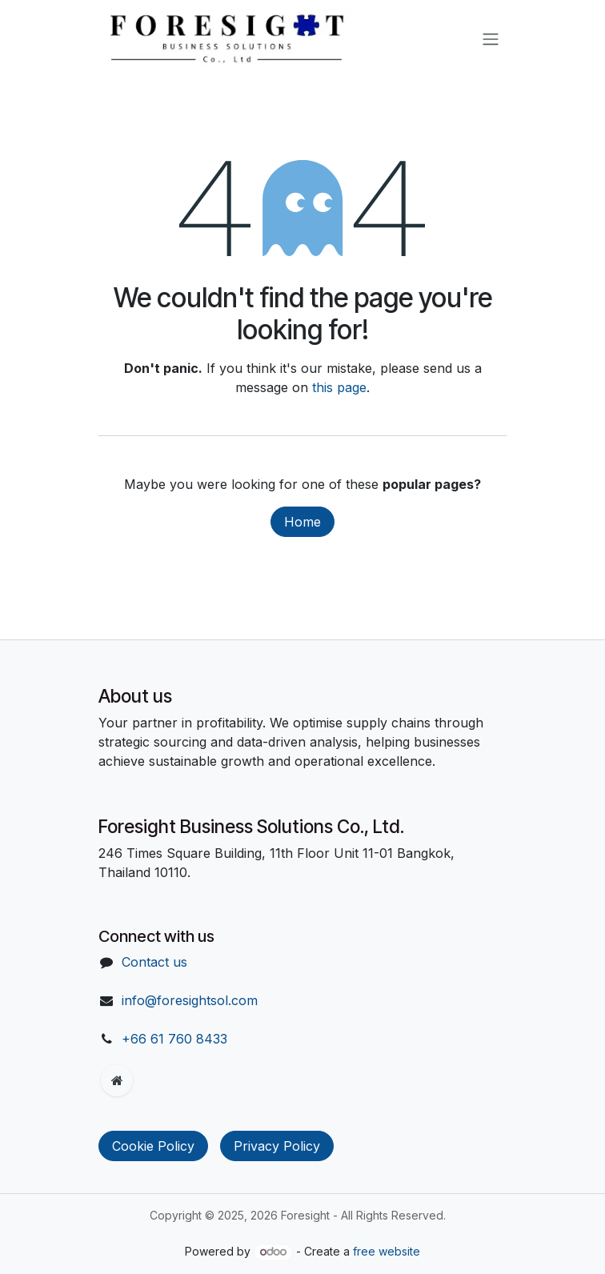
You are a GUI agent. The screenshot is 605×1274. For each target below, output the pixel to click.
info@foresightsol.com (190, 1000)
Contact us (154, 962)
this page (339, 387)
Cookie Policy (153, 1146)
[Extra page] (117, 1080)
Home (302, 522)
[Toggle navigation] (491, 38)
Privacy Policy (277, 1146)
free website (386, 1251)
